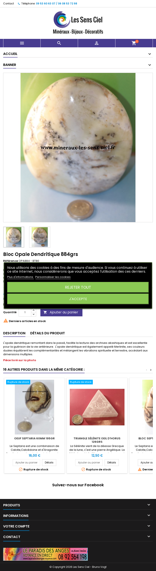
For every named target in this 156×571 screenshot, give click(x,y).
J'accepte (78, 298)
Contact (8, 3)
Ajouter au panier (60, 312)
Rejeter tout (78, 287)
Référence (10, 261)
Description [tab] (14, 333)
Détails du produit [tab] (47, 333)
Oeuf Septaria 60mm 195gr (34, 438)
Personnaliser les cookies (53, 277)
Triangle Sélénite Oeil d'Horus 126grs (97, 440)
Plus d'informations (20, 277)
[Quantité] (25, 312)
